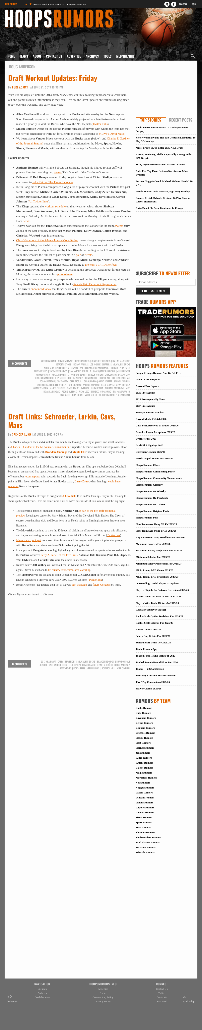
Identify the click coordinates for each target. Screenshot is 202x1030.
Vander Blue (91, 395)
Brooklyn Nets (82, 361)
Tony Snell (64, 395)
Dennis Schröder (105, 665)
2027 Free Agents (145, 405)
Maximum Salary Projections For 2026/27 (159, 550)
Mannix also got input (28, 540)
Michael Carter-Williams (117, 388)
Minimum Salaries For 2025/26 (153, 557)
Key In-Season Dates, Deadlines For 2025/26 (160, 537)
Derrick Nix (104, 378)
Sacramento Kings (58, 371)
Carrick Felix (60, 665)
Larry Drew (82, 481)
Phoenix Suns (40, 371)
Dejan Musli (91, 378)
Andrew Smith (43, 374)
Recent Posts (180, 120)
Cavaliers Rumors (146, 717)
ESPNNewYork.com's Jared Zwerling (69, 570)
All (30, 201)
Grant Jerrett (105, 381)
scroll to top (188, 999)
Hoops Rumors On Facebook (152, 497)
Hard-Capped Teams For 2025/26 (154, 458)
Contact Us (54, 56)
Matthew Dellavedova (78, 388)
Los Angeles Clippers (100, 364)
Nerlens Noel (93, 668)
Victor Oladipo (106, 395)
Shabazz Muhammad (101, 391)
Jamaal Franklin (122, 381)
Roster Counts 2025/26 (148, 629)
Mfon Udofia (97, 388)
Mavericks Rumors (146, 777)
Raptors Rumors (145, 807)
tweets (57, 172)
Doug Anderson (47, 381)
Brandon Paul (123, 661)
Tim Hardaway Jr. (121, 391)
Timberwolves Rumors (148, 837)
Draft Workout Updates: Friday (52, 77)
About (37, 56)
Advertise (74, 56)
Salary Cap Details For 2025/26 (153, 635)
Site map (42, 988)
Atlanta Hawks (65, 361)
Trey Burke (77, 395)
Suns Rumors (143, 827)
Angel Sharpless (60, 374)
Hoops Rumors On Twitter (150, 504)
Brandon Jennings (56, 452)
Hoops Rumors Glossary (149, 484)
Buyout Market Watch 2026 (151, 418)
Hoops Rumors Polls (147, 517)
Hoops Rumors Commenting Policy (155, 471)
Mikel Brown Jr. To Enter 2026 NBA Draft (159, 147)
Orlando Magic (102, 368)
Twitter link (113, 535)
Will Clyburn (123, 668)
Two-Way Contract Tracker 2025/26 (155, 675)
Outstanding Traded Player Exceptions (157, 583)
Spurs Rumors (144, 822)
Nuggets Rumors (145, 787)
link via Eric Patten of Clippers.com (94, 284)
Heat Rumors (143, 742)
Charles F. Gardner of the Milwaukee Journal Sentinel (41, 447)
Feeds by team (42, 997)
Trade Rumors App (146, 649)
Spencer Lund (21, 434)
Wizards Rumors (145, 852)
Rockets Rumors (145, 812)
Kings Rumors (144, 757)
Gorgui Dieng (90, 381)
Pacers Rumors (144, 792)
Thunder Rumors (145, 832)
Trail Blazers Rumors (148, 842)
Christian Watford (43, 378)
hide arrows (13, 999)
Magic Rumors (144, 772)
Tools (107, 56)
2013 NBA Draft (48, 361)
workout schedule (55, 206)
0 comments (19, 363)
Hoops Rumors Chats (148, 464)
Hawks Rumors (144, 737)
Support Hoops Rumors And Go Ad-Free (158, 372)
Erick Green (62, 381)
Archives (92, 56)
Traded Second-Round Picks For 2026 (157, 662)
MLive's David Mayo (112, 133)
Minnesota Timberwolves (56, 368)
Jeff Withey (60, 385)
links (105, 124)
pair (78, 254)
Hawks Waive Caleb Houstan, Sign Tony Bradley (163, 191)
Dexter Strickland (121, 378)
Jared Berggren (44, 385)
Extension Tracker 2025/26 (150, 451)
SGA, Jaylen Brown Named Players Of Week (160, 164)
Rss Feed (162, 1001)
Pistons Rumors (144, 802)
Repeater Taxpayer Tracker (151, 609)
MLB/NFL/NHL (125, 56)
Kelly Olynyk (107, 385)
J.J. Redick (69, 496)
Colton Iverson (75, 378)
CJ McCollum (111, 374)
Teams (24, 56)
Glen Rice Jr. (76, 381)
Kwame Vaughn (40, 388)
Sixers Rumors (144, 817)
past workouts (79, 584)
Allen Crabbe (123, 371)
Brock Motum (96, 374)
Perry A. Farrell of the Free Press (59, 555)
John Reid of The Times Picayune (52, 182)
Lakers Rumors (144, 767)
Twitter (97, 124)
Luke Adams (20, 87)
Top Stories (150, 120)
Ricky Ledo (84, 391)
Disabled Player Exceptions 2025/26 (155, 432)
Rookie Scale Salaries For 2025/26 (154, 622)
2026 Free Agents (145, 392)
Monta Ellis (79, 452)
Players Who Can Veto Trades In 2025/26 (158, 596)
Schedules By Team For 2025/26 (153, 642)
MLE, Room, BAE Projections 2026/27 (157, 576)
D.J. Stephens (75, 665)
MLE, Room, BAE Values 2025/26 (154, 570)
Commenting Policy (103, 997)
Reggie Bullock (69, 391)
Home (11, 56)
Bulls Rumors (143, 712)
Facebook (162, 997)
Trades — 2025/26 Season (150, 668)
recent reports (32, 476)
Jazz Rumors (143, 752)
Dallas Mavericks (121, 361)
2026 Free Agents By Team (150, 399)
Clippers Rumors (145, 727)
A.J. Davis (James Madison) (102, 371)
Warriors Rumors (146, 847)
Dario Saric (89, 665)
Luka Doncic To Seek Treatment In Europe (159, 208)
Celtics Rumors (144, 722)
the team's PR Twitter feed (101, 264)
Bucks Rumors (144, 707)
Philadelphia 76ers (120, 368)
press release (64, 274)
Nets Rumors (143, 782)
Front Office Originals (148, 379)
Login (193, 4)
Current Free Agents (147, 386)
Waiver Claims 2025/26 (148, 688)
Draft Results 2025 (146, 438)
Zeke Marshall (123, 395)
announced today (41, 289)
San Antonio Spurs (78, 371)
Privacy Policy (102, 1001)
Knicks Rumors (144, 762)
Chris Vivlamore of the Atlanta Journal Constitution (47, 240)
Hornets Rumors (145, 747)
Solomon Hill (108, 668)
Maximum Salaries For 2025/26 (153, 543)
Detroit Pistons (63, 364)
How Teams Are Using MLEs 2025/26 (156, 524)
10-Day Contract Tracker (150, 412)
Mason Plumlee (57, 388)
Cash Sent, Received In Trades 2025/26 (157, 425)
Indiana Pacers (80, 364)
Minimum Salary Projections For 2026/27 (159, 563)
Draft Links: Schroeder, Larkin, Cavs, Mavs (61, 420)
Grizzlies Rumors (145, 732)
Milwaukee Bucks (121, 364)
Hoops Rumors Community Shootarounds (159, 478)
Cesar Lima (124, 374)
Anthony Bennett (79, 374)
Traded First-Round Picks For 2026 (155, 655)
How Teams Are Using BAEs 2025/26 (156, 530)
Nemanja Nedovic (51, 391)
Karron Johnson (91, 385)
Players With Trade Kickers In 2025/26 (157, 603)
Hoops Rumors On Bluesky (151, 491)
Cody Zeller (60, 378)
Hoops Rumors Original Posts (152, 511)
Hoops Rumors (15, 10)
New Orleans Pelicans (82, 368)
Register (183, 4)
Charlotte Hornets (101, 361)
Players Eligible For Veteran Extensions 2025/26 (162, 589)
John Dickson (74, 385)
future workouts (101, 584)
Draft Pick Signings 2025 (149, 445)
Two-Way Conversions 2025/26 (153, 681)
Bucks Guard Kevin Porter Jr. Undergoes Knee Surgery (61, 4)
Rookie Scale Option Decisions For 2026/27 (159, 616)
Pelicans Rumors (145, 797)
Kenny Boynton (123, 385)
